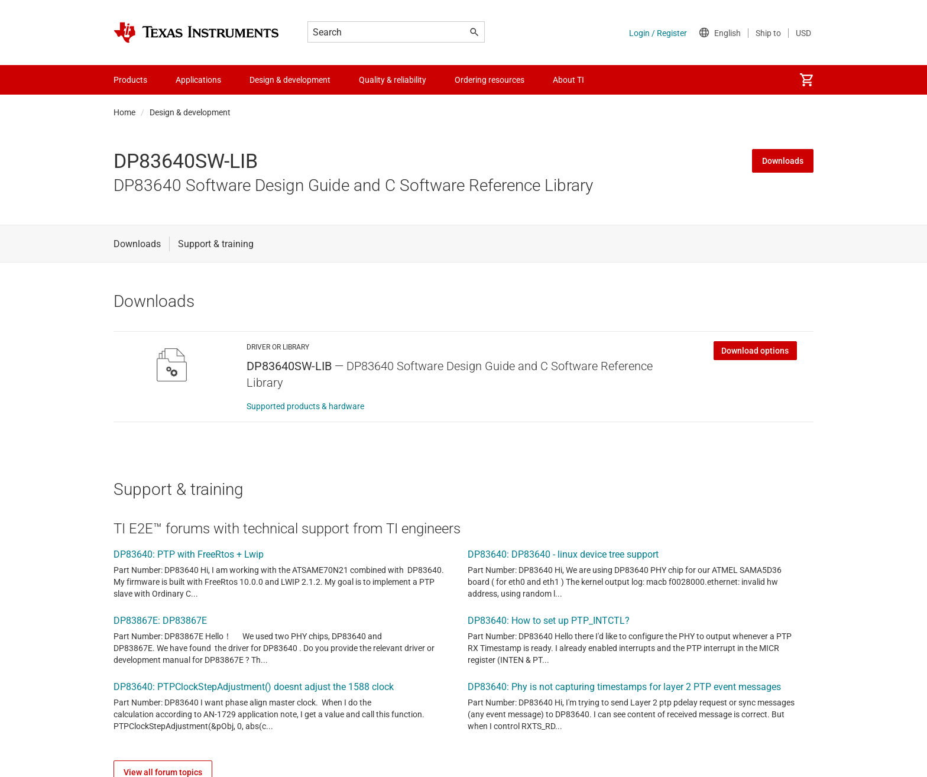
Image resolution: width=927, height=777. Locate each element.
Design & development (190, 112)
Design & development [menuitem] (289, 80)
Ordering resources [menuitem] (489, 80)
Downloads (782, 161)
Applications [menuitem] (198, 80)
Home (124, 112)
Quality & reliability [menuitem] (392, 80)
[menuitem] (806, 80)
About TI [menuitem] (568, 80)
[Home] (196, 32)
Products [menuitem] (130, 80)
